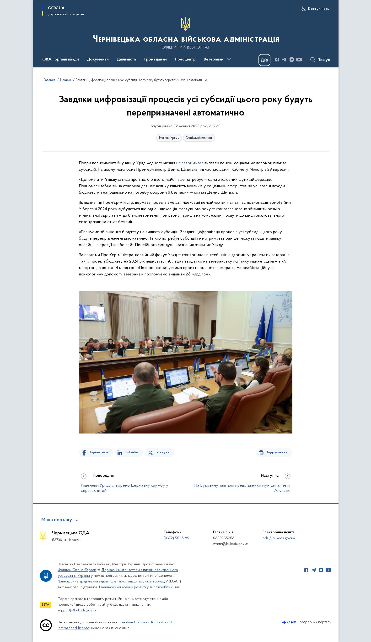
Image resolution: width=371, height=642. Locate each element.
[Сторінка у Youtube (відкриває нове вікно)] (299, 59)
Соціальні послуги (199, 138)
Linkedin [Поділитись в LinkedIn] (131, 452)
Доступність (318, 9)
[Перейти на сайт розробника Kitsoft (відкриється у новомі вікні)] (289, 622)
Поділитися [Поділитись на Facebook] (98, 452)
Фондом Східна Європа (77, 570)
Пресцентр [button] (185, 59)
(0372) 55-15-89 (176, 538)
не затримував (189, 163)
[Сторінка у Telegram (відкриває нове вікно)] (284, 59)
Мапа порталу (56, 520)
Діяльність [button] (126, 59)
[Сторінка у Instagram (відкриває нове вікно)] (292, 59)
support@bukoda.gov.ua (77, 610)
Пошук (323, 60)
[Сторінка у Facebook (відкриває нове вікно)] (277, 59)
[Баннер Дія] (264, 60)
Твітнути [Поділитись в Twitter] (162, 452)
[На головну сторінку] (186, 33)
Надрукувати (276, 452)
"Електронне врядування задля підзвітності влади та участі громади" (113, 581)
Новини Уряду (169, 138)
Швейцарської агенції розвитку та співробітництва (139, 587)
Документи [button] (98, 59)
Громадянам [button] (155, 59)
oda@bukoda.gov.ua (279, 538)
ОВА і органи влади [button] (60, 59)
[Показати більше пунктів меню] (229, 59)
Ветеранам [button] (214, 59)
